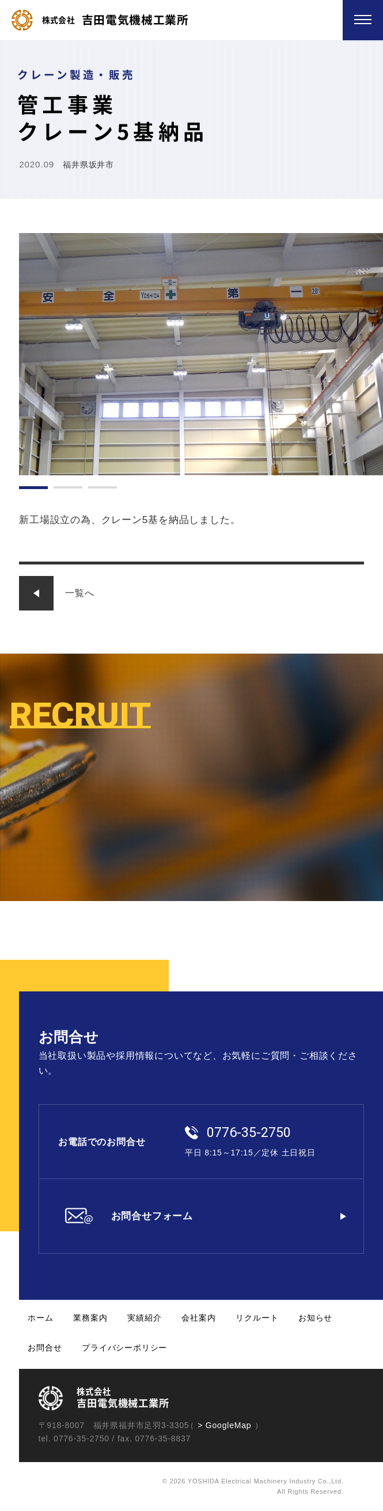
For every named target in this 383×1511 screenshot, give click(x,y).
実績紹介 (144, 1317)
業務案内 (90, 1317)
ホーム (40, 1317)
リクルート (257, 1317)
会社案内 (198, 1317)
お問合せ (45, 1347)
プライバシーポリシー (124, 1347)
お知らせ (315, 1317)
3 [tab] (102, 487)
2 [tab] (68, 487)
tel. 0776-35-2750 (74, 1438)
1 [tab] (33, 487)
